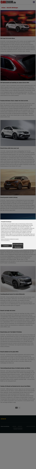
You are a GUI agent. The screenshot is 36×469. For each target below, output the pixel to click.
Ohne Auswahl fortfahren (18, 244)
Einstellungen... (6, 245)
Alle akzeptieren (18, 247)
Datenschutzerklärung (5, 240)
